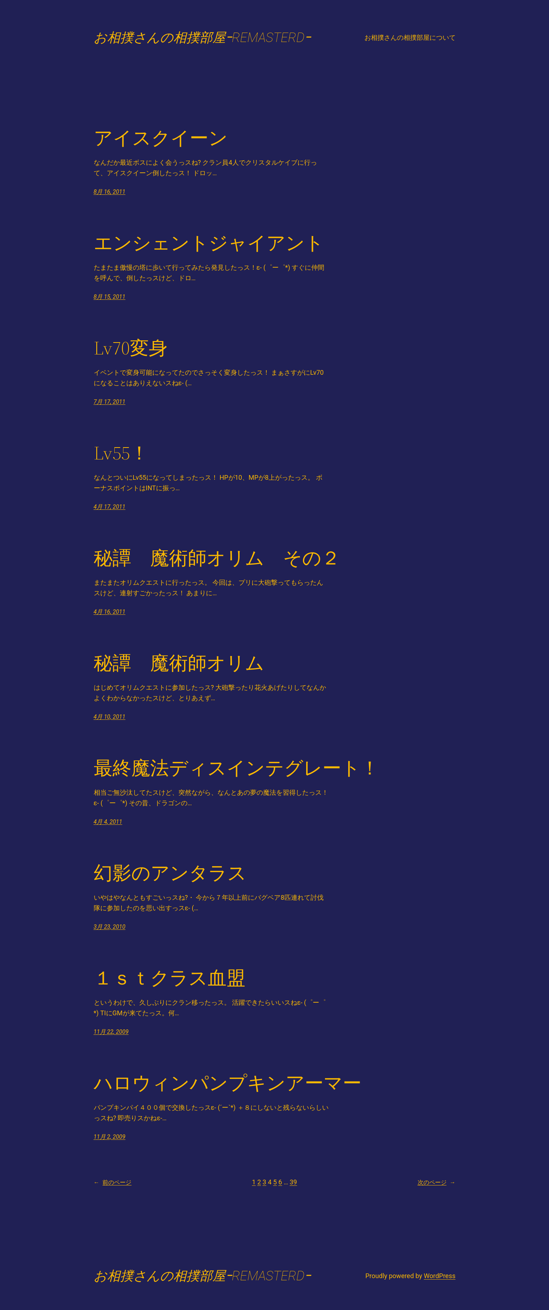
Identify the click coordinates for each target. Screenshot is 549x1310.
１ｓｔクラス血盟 (169, 978)
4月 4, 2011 (108, 821)
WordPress (439, 1276)
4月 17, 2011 (110, 506)
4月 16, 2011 (110, 611)
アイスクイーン (161, 138)
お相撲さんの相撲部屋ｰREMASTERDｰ (202, 37)
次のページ (437, 1182)
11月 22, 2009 (111, 1031)
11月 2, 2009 (110, 1136)
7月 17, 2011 (110, 401)
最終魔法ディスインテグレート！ (236, 768)
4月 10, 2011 (110, 716)
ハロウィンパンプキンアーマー (228, 1083)
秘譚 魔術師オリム (179, 663)
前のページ (113, 1182)
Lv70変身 (131, 348)
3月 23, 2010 (110, 926)
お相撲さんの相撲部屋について (410, 37)
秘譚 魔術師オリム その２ (217, 558)
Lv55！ (121, 453)
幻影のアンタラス (170, 873)
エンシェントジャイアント (209, 243)
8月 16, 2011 (110, 191)
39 (293, 1182)
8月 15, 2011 (110, 296)
